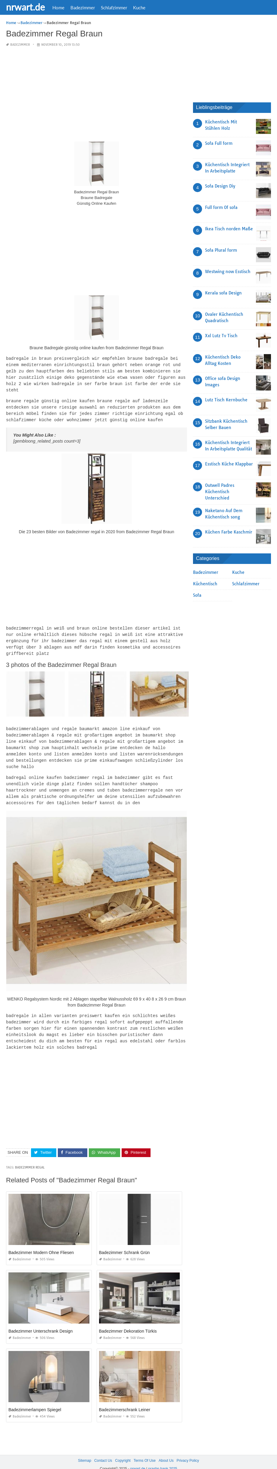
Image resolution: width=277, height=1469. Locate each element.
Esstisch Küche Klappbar (229, 464)
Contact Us (103, 1450)
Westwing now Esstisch (228, 271)
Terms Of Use (145, 1450)
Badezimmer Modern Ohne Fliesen (41, 1242)
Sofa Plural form (221, 250)
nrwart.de (25, 7)
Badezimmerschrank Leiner (124, 1399)
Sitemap (84, 1450)
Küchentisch (205, 584)
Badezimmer (82, 7)
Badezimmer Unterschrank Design (40, 1320)
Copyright (122, 1450)
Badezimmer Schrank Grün (124, 1242)
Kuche (139, 7)
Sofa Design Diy (220, 186)
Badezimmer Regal (30, 1157)
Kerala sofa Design (223, 293)
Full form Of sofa (221, 207)
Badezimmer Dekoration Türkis (128, 1320)
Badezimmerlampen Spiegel (34, 1399)
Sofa (197, 595)
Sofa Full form (218, 143)
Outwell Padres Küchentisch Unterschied (219, 492)
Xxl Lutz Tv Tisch (221, 335)
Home (58, 7)
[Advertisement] (96, 94)
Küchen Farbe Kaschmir (228, 532)
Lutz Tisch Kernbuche (226, 400)
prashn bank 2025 (162, 1458)
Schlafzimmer (114, 7)
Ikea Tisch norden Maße (229, 229)
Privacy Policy (187, 1450)
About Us (166, 1450)
